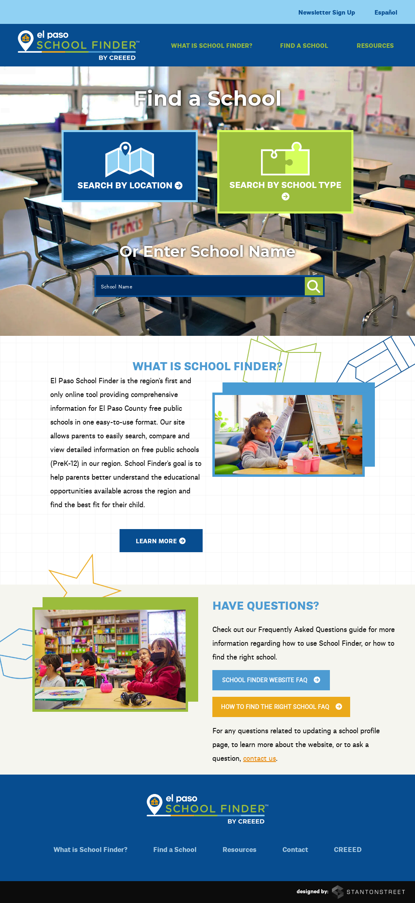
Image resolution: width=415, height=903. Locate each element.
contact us (269, 757)
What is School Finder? (211, 45)
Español (385, 12)
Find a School (304, 45)
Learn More (151, 540)
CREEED (348, 849)
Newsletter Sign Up (326, 12)
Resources (375, 45)
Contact (295, 849)
